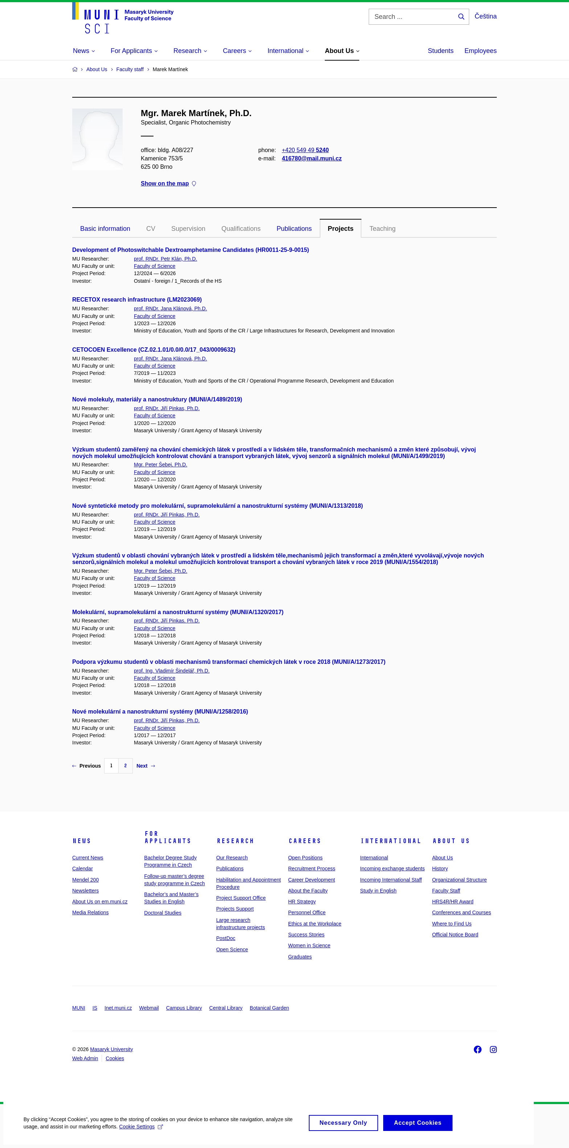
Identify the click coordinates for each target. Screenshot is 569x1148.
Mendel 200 (85, 880)
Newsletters (85, 891)
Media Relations (90, 912)
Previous (86, 766)
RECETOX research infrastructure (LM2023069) (137, 300)
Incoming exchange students (392, 868)
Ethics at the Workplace (314, 924)
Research (235, 841)
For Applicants (167, 837)
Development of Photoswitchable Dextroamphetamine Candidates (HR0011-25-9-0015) (190, 250)
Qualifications (241, 228)
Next (145, 766)
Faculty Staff (446, 891)
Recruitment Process (311, 868)
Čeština (486, 16)
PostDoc (226, 938)
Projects (340, 228)
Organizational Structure (459, 880)
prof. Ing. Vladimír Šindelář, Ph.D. (172, 671)
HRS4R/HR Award (453, 901)
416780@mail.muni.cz (312, 158)
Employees (480, 50)
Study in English (378, 891)
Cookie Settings (143, 1130)
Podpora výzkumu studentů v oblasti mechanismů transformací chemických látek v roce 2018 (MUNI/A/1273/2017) (228, 662)
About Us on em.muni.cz (100, 901)
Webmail (149, 1008)
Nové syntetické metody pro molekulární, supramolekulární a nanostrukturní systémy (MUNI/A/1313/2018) (217, 506)
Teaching (382, 228)
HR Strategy (302, 901)
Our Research (232, 858)
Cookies (115, 1058)
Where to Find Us (452, 924)
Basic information (105, 228)
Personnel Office (307, 912)
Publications (294, 228)
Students (441, 50)
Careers (304, 841)
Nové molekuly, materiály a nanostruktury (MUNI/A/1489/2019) (157, 399)
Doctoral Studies (162, 913)
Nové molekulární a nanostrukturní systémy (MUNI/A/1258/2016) (160, 711)
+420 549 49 (305, 150)
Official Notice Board (455, 934)
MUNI (78, 1008)
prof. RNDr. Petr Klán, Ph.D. (165, 259)
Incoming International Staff (391, 880)
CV (150, 228)
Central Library (226, 1008)
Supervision (188, 228)
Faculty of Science (154, 266)
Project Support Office (241, 898)
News (81, 841)
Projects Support (235, 909)
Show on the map (168, 184)
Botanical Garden (269, 1008)
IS (95, 1008)
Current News (87, 858)
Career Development (311, 880)
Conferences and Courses (461, 912)
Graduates (300, 957)
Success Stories (306, 934)
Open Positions (305, 858)
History (440, 868)
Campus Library (184, 1008)
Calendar (82, 868)
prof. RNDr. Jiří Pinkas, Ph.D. (167, 408)
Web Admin (85, 1058)
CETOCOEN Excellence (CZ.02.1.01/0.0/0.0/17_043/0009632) (154, 350)
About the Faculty (308, 891)
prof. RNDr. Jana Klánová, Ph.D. (170, 308)
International (390, 841)
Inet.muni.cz (118, 1008)
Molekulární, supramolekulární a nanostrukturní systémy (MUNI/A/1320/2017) (177, 612)
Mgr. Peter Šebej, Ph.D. (160, 464)
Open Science (232, 949)
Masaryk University (111, 1049)
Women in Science (309, 945)
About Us (451, 841)
